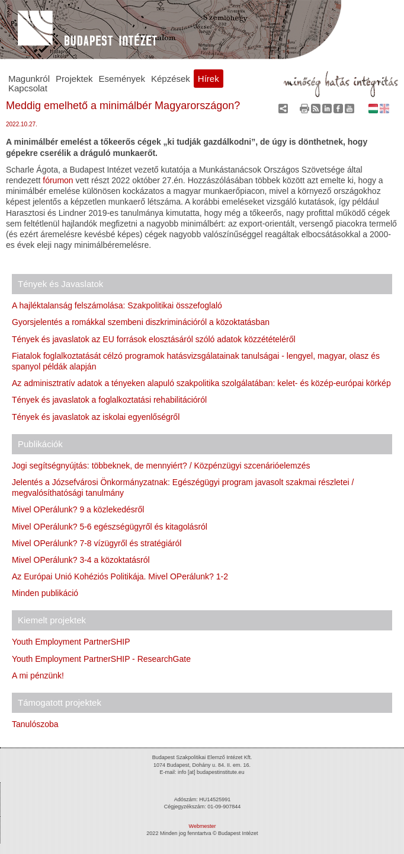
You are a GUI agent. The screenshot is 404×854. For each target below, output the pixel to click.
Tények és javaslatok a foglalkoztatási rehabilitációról (109, 399)
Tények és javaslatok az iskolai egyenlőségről (95, 417)
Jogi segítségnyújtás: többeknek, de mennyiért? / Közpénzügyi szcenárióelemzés (161, 465)
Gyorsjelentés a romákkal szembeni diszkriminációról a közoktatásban (141, 322)
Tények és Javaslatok (60, 284)
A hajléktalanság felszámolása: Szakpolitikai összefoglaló (117, 305)
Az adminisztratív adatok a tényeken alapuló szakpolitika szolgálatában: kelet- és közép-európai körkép (201, 383)
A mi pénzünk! (38, 675)
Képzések (170, 79)
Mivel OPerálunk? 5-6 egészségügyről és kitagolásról (109, 526)
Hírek (208, 79)
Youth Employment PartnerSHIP (71, 641)
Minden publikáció (45, 593)
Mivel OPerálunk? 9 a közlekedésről (78, 509)
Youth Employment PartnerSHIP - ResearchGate (101, 659)
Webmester (202, 826)
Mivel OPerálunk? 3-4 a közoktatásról (81, 560)
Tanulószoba (35, 724)
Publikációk (40, 444)
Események (122, 79)
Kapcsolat (27, 88)
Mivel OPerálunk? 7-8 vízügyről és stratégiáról (96, 543)
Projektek (74, 79)
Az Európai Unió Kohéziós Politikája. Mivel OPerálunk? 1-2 (120, 576)
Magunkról (29, 79)
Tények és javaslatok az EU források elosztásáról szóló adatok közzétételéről (154, 339)
